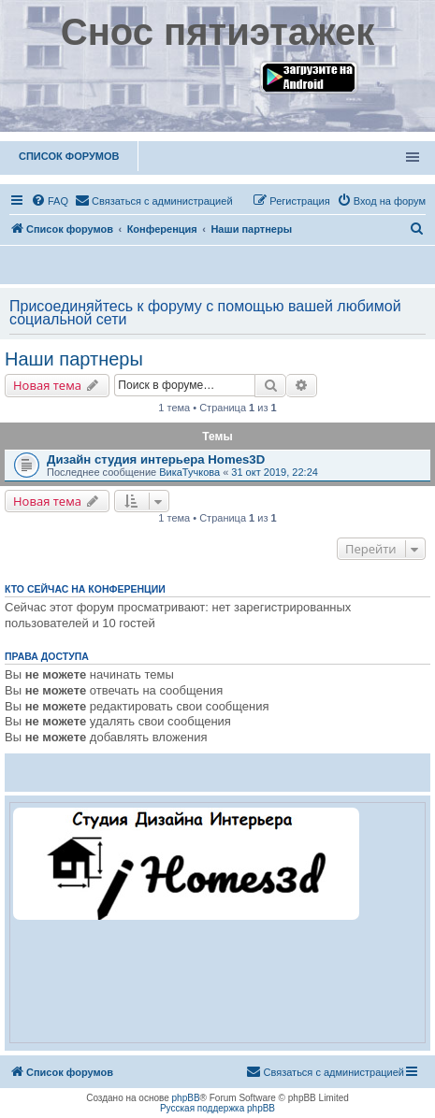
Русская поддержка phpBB (217, 1108)
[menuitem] (49, 201)
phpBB (186, 1098)
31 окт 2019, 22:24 (274, 472)
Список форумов (69, 156)
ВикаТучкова (189, 472)
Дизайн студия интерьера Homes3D (156, 459)
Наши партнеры (74, 359)
